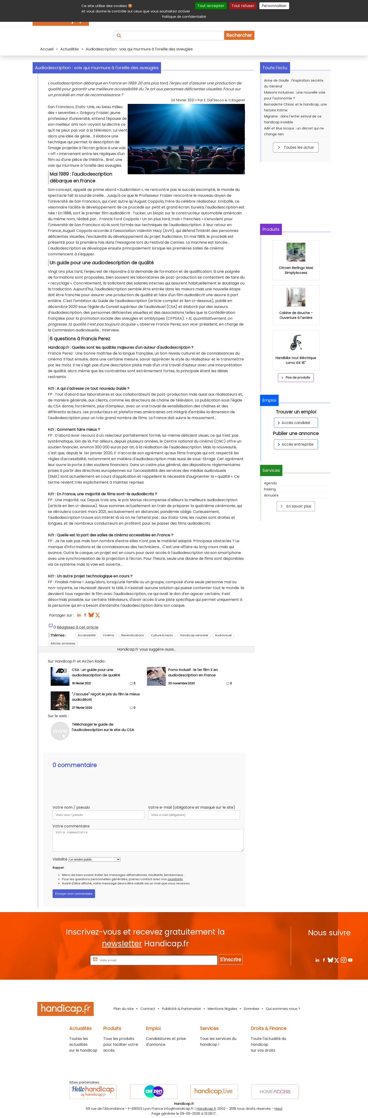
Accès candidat (293, 423)
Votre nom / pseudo (71, 807)
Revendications (132, 635)
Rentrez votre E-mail (70, 960)
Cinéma (108, 635)
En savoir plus (295, 506)
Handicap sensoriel (194, 635)
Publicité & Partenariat (181, 1008)
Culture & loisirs (162, 635)
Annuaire (271, 495)
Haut (279, 1108)
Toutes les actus (295, 147)
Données (251, 1008)
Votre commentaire (71, 826)
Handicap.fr (206, 1108)
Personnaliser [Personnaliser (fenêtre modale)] (274, 5)
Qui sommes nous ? (283, 1008)
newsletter (122, 943)
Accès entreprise (295, 444)
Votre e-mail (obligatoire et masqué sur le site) (191, 807)
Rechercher (239, 35)
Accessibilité (87, 635)
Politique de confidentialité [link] (184, 16)
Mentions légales (222, 1008)
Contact (147, 1008)
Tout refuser (243, 5)
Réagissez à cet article (77, 627)
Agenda (270, 483)
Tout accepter (210, 5)
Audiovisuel (223, 635)
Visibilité (60, 859)
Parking (270, 489)
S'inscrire (230, 959)
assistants (175, 879)
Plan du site (124, 1008)
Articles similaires (62, 643)
